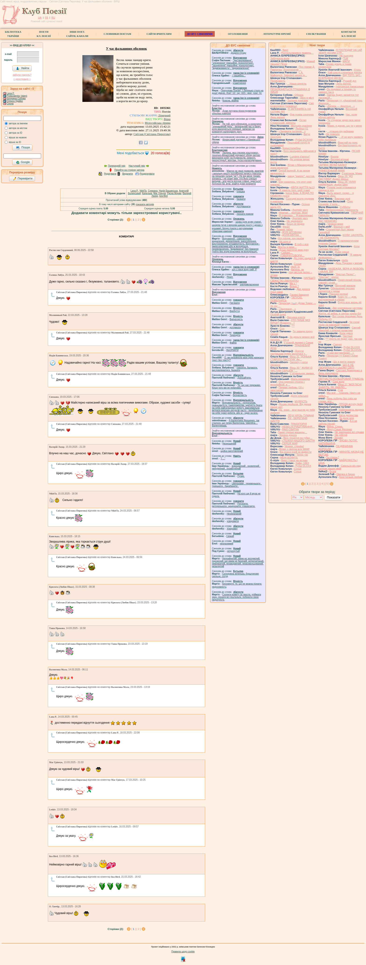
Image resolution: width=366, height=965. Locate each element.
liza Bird (163, 196)
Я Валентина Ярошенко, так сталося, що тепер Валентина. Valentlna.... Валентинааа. (235, 423)
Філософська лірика (157, 123)
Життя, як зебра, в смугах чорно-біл (339, 313)
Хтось (357, 69)
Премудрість (277, 80)
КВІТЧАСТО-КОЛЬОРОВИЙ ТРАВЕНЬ (341, 378)
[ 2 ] (138, 219)
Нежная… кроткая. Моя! (293, 212)
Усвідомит (232, 528)
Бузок (333, 471)
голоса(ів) (160, 153)
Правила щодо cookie (183, 951)
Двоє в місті (307, 97)
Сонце (297, 263)
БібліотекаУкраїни (13, 33)
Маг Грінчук (159, 193)
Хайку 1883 (302, 463)
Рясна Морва (174, 193)
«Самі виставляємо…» (340, 352)
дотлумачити (243, 206)
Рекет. (230, 277)
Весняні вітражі (340, 159)
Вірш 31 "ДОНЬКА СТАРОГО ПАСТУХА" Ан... (290, 358)
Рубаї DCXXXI (304, 139)
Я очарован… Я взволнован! (296, 215)
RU (53, 17)
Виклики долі (342, 198)
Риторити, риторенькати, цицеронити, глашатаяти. (233, 505)
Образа (299, 94)
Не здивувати (295, 221)
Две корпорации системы (347, 308)
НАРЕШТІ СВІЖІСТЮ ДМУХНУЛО (292, 279)
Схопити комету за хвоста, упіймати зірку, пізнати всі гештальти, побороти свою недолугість (236, 597)
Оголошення (238, 33)
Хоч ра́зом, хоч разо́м (291, 238)
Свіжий (230, 536)
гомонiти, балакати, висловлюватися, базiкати (235, 369)
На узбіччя (341, 434)
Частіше (347, 336)
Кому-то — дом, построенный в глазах (337, 298)
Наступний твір (137, 165)
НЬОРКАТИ (232, 350)
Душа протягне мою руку (294, 249)
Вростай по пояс (348, 142)
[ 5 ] (327, 483)
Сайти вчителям (159, 33)
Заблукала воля (279, 58)
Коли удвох (346, 333)
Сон (282, 328)
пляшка (241, 191)
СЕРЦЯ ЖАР (290, 443)
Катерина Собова (16, 98)
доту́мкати (235, 327)
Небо (345, 260)
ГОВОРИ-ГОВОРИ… (292, 255)
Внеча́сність (236, 319)
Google (23, 162)
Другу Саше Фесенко (339, 429)
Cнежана (153, 190)
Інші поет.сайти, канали (77, 33)
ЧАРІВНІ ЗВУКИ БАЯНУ (332, 165)
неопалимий (226, 543)
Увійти (22, 68)
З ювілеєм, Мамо (352, 173)
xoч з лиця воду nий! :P (244, 269)
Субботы (345, 207)
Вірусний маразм (345, 285)
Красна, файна (230, 100)
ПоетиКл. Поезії (44, 33)
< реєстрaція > (22, 79)
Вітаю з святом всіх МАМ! (294, 449)
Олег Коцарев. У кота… (335, 203)
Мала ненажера (300, 379)
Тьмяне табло (284, 229)
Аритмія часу (300, 209)
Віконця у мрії (342, 226)
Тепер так (302, 454)
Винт (285, 50)
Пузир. (241, 476)
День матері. (344, 83)
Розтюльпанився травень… (297, 52)
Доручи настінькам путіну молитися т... (288, 352)
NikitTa (143, 190)
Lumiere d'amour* (300, 156)
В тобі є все (302, 244)
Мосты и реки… (287, 247)
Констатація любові (350, 476)
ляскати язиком (245, 214)
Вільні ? (294, 286)
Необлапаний (234, 513)
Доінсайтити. (244, 377)
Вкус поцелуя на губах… (298, 437)
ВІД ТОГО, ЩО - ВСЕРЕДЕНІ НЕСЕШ (340, 76)
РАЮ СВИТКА (290, 429)
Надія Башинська (168, 190)
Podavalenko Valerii (17, 96)
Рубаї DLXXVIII (352, 350)
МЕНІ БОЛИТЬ (289, 457)
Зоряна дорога (288, 435)
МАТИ (346, 61)
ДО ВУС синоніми (199, 33)
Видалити (127, 173)
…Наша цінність (296, 83)
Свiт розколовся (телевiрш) (292, 104)
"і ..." (223, 458)
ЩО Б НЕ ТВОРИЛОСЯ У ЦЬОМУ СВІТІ (336, 366)
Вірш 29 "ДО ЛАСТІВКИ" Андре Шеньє (335, 177)
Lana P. (10, 93)
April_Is (295, 266)
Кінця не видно (295, 223)
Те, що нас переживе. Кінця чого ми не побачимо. (236, 386)
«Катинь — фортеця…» (341, 106)
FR (46, 17)
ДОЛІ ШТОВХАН (292, 232)
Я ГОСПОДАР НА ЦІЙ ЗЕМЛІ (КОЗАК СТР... (340, 51)
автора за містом (18, 128)
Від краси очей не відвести (295, 451)
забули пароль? (22, 74)
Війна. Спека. (335, 426)
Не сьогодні (346, 55)
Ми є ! (293, 283)
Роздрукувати (147, 173)
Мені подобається (130, 153)
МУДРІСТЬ (301, 401)
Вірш (167, 119)
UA (40, 17)
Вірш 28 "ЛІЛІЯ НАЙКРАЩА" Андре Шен (337, 183)
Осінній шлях (278, 314)
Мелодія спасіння (301, 125)
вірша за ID (15, 142)
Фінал (286, 226)
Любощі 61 (302, 128)
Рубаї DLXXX (303, 466)
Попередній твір (116, 165)
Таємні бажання (299, 294)
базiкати (241, 199)
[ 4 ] (322, 483)
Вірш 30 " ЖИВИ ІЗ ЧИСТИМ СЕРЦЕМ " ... (291, 369)
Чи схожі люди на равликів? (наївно (338, 323)
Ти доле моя (346, 418)
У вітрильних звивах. (302, 373)
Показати (333, 497)
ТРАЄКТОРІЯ (299, 423)
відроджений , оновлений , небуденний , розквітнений (236, 467)
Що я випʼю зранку (344, 361)
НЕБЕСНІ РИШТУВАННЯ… (298, 426)
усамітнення (239, 83)
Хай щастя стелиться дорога (345, 72)
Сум (340, 390)
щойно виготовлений (232, 451)
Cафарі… (287, 252)
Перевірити (22, 179)
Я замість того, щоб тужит (294, 190)
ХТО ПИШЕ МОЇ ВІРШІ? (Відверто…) (290, 321)
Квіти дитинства (348, 415)
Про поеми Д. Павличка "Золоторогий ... (292, 68)
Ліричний (164, 115)
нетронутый (233, 551)
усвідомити (233, 521)
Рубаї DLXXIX (352, 347)
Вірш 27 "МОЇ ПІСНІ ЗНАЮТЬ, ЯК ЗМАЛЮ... (340, 386)
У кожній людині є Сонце (298, 342)
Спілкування (316, 33)
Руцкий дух (349, 80)
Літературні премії (277, 33)
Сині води (338, 381)
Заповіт (338, 437)
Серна (10, 103)
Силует (337, 344)
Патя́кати (235, 303)
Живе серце (342, 251)
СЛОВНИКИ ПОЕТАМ (117, 33)
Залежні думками (297, 100)
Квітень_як (297, 269)
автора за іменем (18, 123)
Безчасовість (240, 395)
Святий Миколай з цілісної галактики (339, 329)
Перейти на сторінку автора (129, 170)
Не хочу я (285, 241)
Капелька (147, 193)
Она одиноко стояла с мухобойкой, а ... (287, 383)
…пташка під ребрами (340, 131)
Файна (233, 342)
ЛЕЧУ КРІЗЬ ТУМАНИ (301, 415)
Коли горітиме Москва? (339, 247)
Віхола (334, 156)
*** (293, 325)
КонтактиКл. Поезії (348, 33)
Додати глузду (238, 53)
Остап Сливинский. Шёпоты (288, 121)
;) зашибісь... (239, 75)
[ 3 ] (317, 483)
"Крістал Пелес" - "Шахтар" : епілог (337, 276)
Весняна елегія (296, 317)
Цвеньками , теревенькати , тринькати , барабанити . (237, 484)
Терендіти (235, 335)
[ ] (133, 219)
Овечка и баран (345, 474)
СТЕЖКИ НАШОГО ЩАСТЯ (298, 440)
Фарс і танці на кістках (294, 460)
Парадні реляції (338, 294)
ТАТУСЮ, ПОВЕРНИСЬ (286, 299)
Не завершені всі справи (349, 432)
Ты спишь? (332, 457)
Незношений (229, 443)
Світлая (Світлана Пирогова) (152, 134)
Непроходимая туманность (342, 209)
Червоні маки (335, 223)
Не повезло (333, 134)
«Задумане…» (287, 308)
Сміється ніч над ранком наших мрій (339, 467)
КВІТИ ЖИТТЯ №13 (303, 187)
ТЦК (345, 58)
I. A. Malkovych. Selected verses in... (288, 74)
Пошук (23, 148)
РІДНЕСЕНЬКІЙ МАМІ (331, 170)
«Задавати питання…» (292, 131)
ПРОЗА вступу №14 (351, 404)
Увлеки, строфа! (294, 446)
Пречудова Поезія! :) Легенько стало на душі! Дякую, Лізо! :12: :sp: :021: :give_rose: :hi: (237, 91)
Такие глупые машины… (292, 432)
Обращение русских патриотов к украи (336, 290)
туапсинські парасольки (349, 86)
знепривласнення (249, 284)
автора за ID (15, 133)
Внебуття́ (235, 311)
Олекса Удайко (15, 101)
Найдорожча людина (351, 409)
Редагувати (110, 173)
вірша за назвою (18, 137)
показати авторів (145, 204)
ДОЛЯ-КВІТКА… (291, 235)
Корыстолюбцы (291, 148)
